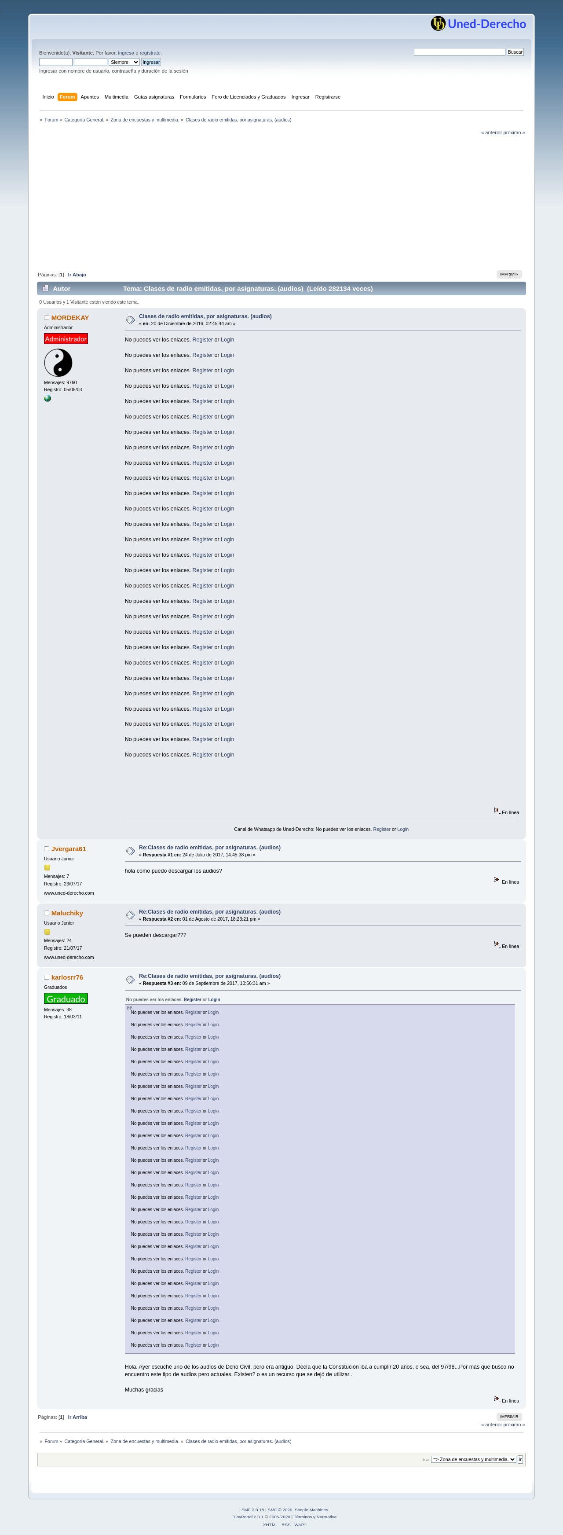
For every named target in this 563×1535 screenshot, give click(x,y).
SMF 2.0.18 (252, 1509)
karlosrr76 (67, 977)
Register (203, 340)
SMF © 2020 (280, 1509)
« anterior (491, 132)
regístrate (150, 52)
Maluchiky (67, 913)
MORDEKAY (70, 317)
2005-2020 (279, 1516)
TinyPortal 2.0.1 (248, 1516)
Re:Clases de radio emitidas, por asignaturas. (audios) (210, 848)
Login (227, 340)
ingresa (126, 52)
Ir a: (425, 1459)
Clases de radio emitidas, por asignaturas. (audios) (205, 316)
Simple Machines (311, 1509)
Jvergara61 (68, 848)
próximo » (514, 132)
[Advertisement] (281, 202)
